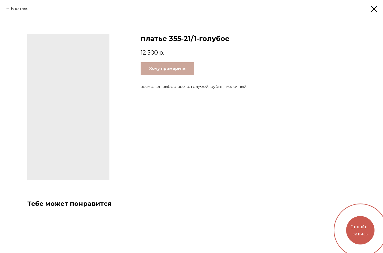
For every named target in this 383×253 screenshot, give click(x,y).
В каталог (20, 8)
